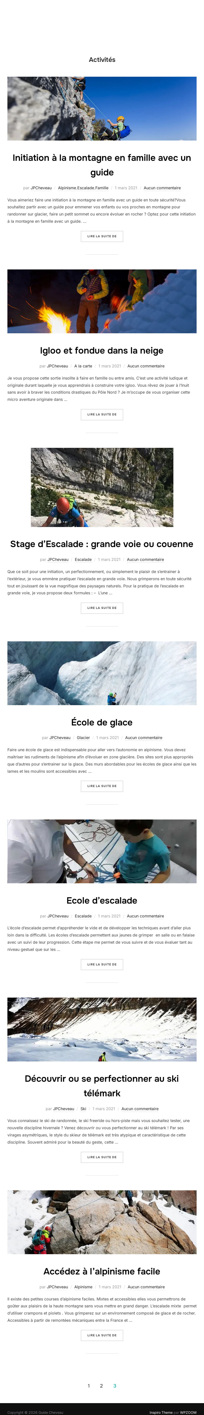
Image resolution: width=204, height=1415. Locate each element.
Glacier (83, 752)
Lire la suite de (105, 236)
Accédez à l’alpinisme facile (101, 1285)
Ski (83, 1123)
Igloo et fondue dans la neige (101, 350)
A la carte (83, 365)
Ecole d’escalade (102, 914)
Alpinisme (67, 187)
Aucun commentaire (162, 187)
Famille (101, 187)
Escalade (85, 187)
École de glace (102, 736)
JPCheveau (41, 187)
